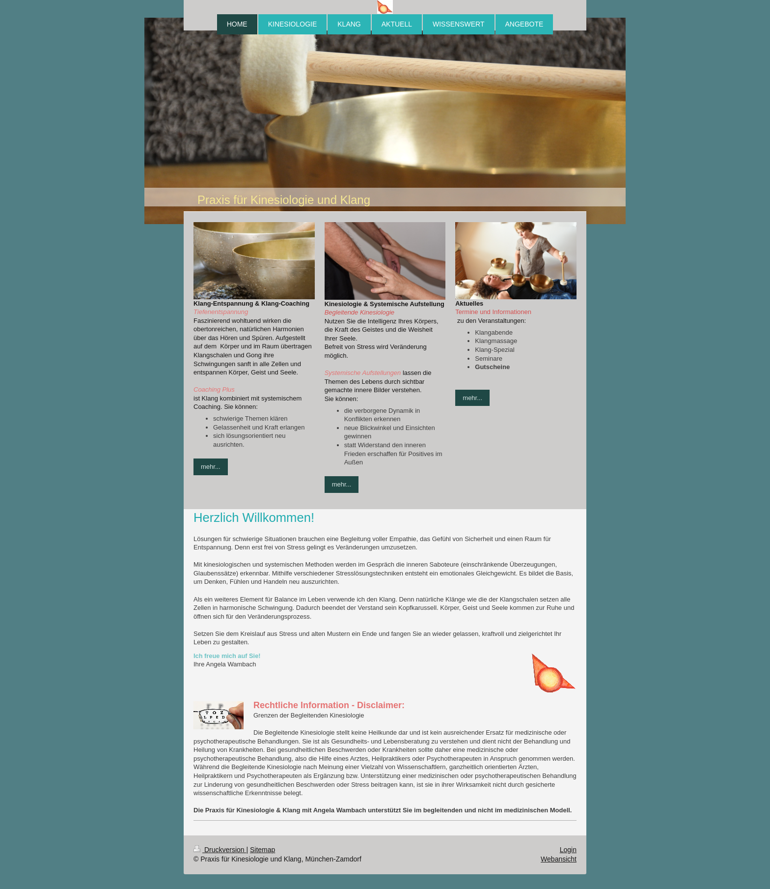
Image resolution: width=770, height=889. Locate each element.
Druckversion (219, 850)
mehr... (210, 466)
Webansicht (559, 859)
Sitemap (262, 850)
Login (568, 850)
